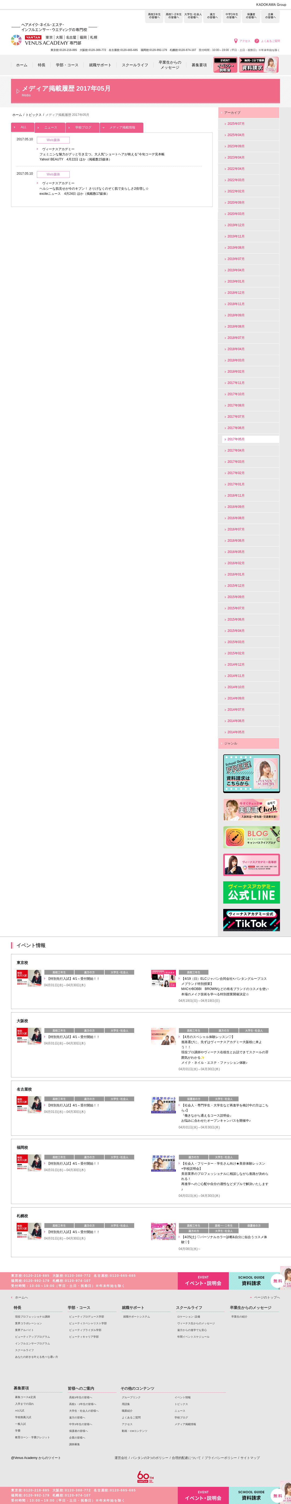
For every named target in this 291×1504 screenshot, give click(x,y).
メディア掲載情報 (121, 126)
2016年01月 (236, 574)
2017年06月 (236, 428)
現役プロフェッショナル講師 (32, 1316)
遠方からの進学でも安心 (192, 1330)
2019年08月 (236, 248)
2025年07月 (236, 124)
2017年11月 (236, 383)
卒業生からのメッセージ (250, 1307)
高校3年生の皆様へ (154, 16)
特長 (17, 1307)
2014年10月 (236, 687)
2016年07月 (236, 529)
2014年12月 (236, 664)
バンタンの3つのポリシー (149, 1458)
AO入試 (19, 1410)
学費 (17, 1430)
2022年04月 (236, 169)
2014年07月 (236, 709)
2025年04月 (236, 135)
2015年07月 (236, 608)
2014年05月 (236, 732)
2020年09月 (236, 202)
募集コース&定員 (25, 1397)
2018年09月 (236, 315)
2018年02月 (236, 371)
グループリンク (131, 1397)
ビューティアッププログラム (32, 1336)
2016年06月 (236, 540)
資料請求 (254, 1280)
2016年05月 (236, 552)
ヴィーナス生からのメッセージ (196, 1323)
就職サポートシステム (136, 1316)
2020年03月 (236, 214)
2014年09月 (236, 698)
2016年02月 (236, 563)
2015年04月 (236, 631)
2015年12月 (236, 586)
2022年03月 (236, 180)
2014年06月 (236, 721)
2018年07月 (236, 338)
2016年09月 (236, 507)
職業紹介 (127, 1410)
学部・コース (79, 1307)
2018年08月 (236, 326)
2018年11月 (236, 304)
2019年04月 (236, 270)
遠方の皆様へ (212, 16)
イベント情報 (183, 1397)
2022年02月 (236, 191)
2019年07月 (236, 259)
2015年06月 (236, 619)
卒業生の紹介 (239, 1316)
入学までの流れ (24, 1403)
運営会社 (121, 1458)
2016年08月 (236, 518)
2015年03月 (236, 642)
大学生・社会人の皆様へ (193, 16)
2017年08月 (236, 405)
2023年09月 (236, 146)
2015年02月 (236, 653)
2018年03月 (236, 360)
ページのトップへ (267, 1297)
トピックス (181, 1404)
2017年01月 (236, 484)
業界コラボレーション (28, 1323)
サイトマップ (250, 1458)
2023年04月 (236, 157)
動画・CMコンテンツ (134, 1430)
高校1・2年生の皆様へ (173, 16)
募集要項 (21, 1388)
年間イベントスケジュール (193, 1336)
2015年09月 (236, 597)
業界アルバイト (24, 1330)
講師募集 (74, 1444)
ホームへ (21, 1297)
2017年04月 (236, 450)
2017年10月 (236, 394)
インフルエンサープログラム (32, 1343)
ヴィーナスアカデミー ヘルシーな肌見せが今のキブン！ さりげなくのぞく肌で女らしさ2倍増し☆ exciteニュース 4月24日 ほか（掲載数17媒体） (94, 188)
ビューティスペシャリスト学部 (88, 1323)
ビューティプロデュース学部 (86, 1316)
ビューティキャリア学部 (84, 1336)
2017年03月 (236, 462)
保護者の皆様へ (251, 16)
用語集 (126, 1404)
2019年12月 (236, 225)
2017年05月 (236, 439)
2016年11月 (236, 495)
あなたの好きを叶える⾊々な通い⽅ (36, 1356)
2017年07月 (236, 417)
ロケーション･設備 (188, 1316)
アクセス (245, 40)
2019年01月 (236, 281)
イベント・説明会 (203, 1281)
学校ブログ (83, 126)
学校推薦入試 (23, 1417)
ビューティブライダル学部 (85, 1330)
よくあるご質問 (270, 40)
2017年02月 (236, 473)
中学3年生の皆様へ (231, 16)
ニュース (50, 126)
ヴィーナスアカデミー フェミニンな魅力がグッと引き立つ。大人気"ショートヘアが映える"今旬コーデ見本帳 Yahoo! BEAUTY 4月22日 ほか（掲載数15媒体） (102, 154)
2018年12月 (236, 293)
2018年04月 (236, 349)
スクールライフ (24, 1350)
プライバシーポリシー (221, 1458)
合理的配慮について (186, 1458)
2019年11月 (236, 236)
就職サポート (133, 1307)
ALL (22, 126)
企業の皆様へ (270, 16)
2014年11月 (236, 676)
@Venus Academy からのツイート (36, 1458)
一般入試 (20, 1423)
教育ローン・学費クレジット (32, 1437)
